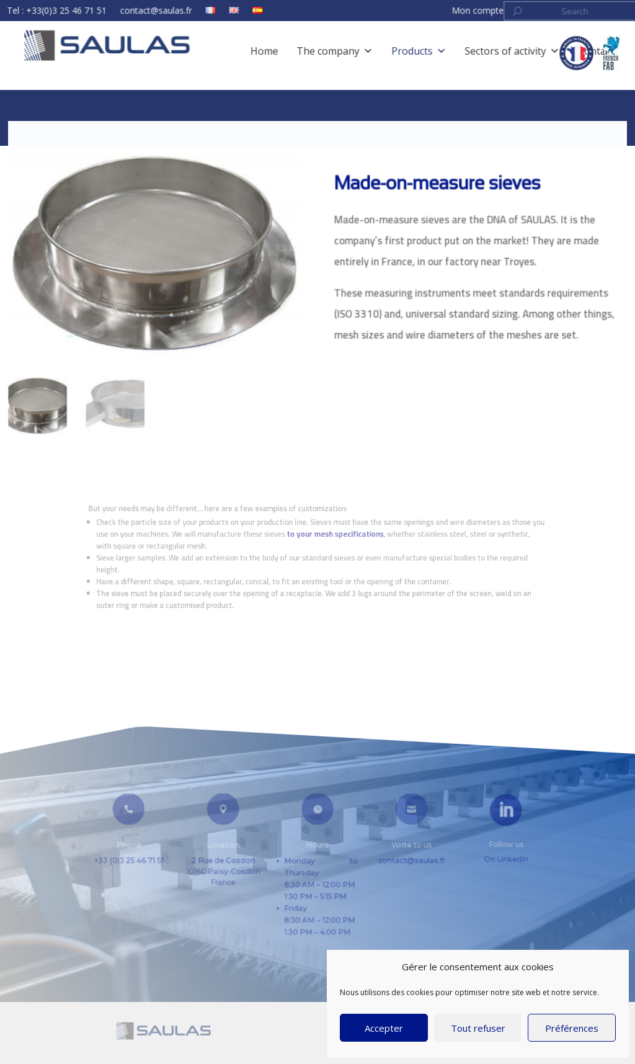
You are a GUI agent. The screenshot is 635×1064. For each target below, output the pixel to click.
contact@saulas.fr (174, 12)
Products (92, 128)
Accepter (384, 1028)
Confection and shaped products (181, 128)
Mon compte (459, 12)
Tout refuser (478, 1028)
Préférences (571, 1028)
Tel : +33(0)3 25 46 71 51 (86, 12)
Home (54, 128)
